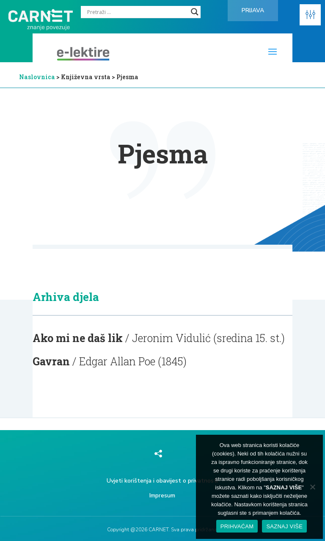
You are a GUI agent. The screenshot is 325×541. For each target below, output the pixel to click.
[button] (310, 14)
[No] (312, 487)
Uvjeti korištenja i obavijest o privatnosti (162, 481)
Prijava (253, 10)
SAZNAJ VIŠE (284, 526)
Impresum (162, 495)
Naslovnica (37, 77)
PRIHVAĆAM (237, 526)
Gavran (51, 361)
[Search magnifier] (195, 12)
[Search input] (137, 12)
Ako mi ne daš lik (78, 338)
